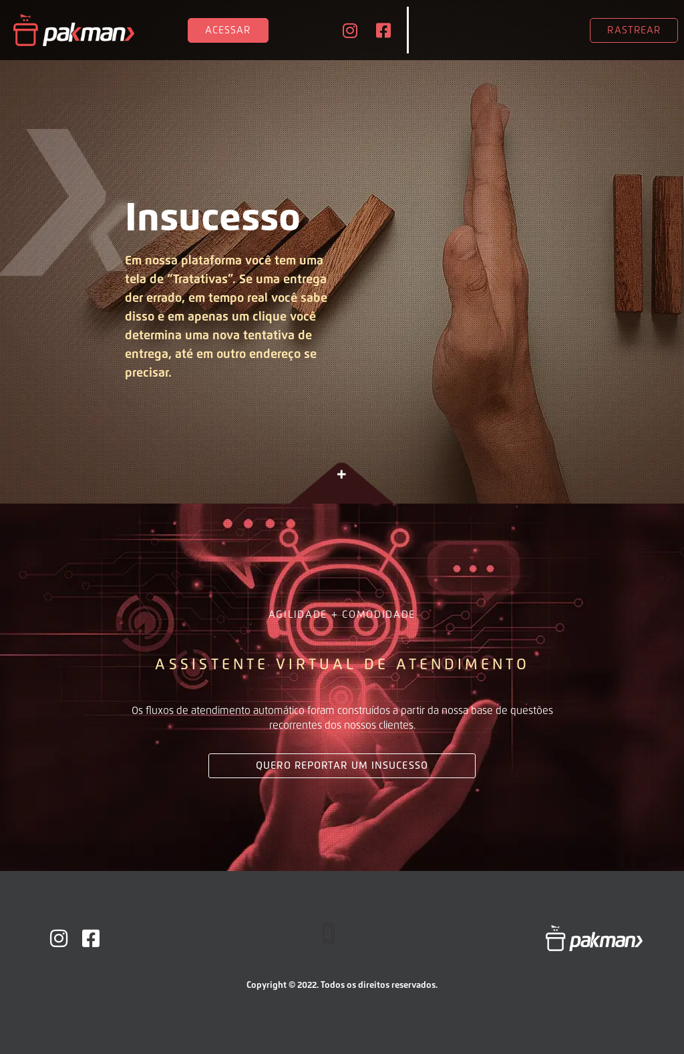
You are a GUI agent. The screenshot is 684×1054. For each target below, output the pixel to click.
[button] (328, 933)
